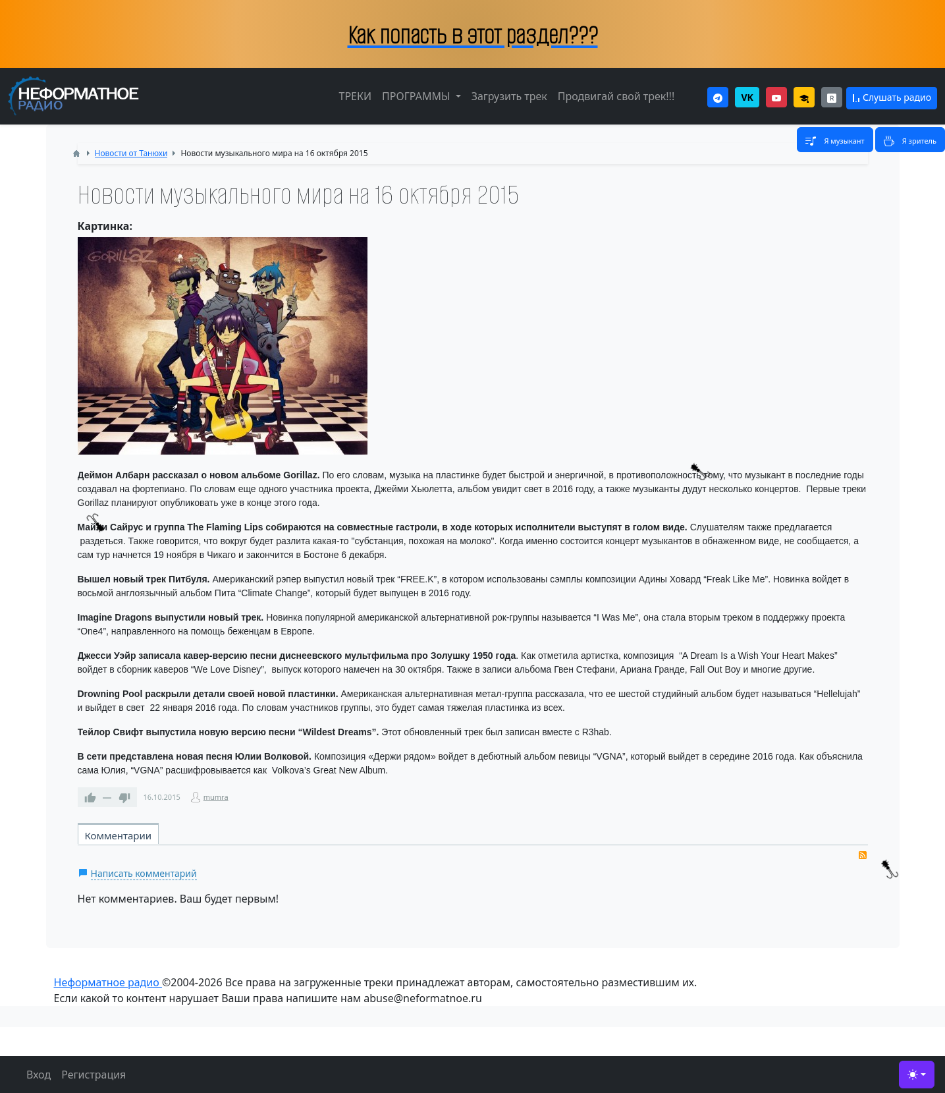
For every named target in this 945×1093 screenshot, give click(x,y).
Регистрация (93, 1074)
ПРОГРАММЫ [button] (417, 96)
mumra (216, 797)
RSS (862, 855)
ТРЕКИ (354, 96)
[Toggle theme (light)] (916, 1074)
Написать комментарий (144, 873)
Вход (38, 1074)
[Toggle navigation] (835, 139)
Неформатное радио (108, 982)
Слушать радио (891, 97)
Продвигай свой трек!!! (616, 96)
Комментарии (118, 835)
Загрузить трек (509, 96)
